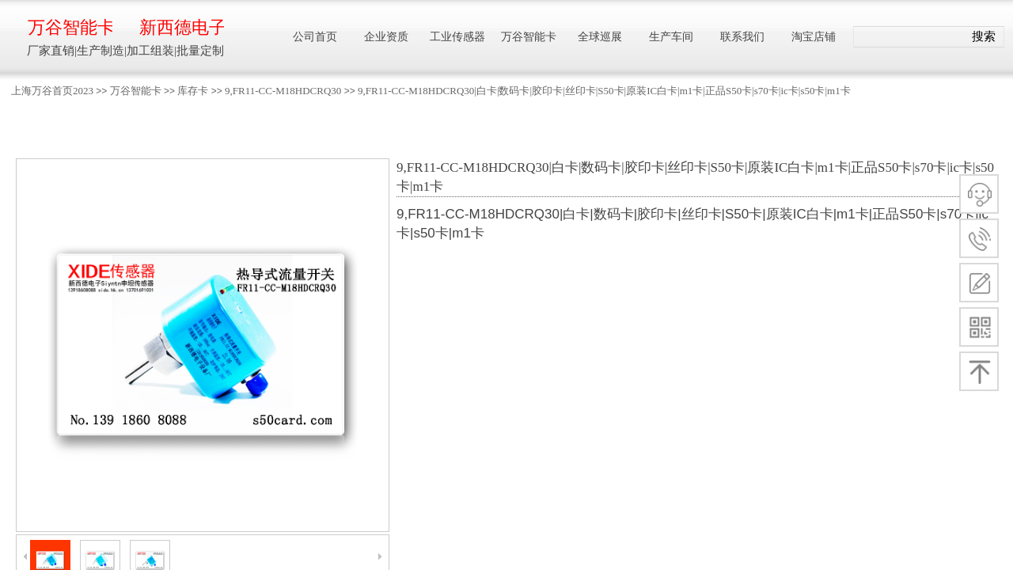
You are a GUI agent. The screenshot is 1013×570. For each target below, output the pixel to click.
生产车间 (671, 37)
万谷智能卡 (135, 91)
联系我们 (742, 37)
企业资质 (386, 37)
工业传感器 (457, 37)
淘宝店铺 (813, 37)
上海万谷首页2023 (52, 91)
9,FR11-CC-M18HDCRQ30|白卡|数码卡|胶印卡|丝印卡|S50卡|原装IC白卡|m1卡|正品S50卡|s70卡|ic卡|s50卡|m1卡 (604, 91)
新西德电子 (181, 27)
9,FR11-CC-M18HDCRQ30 (283, 91)
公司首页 (315, 37)
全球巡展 (600, 37)
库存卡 (192, 91)
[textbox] (909, 37)
